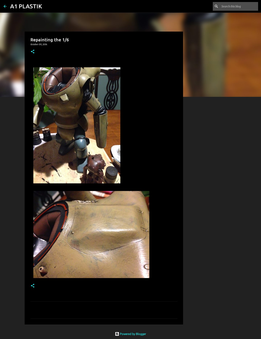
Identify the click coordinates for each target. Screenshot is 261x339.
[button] (32, 51)
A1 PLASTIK (26, 6)
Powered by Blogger (130, 334)
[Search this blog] (239, 6)
